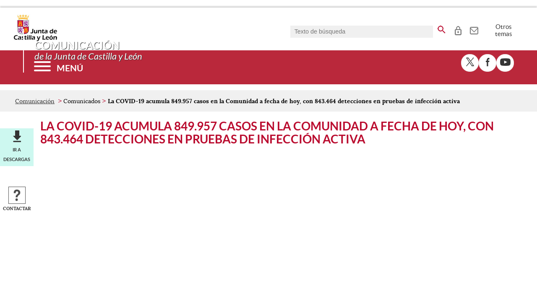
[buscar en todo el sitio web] (441, 28)
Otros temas (503, 30)
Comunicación (35, 101)
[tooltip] (458, 29)
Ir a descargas (16, 154)
